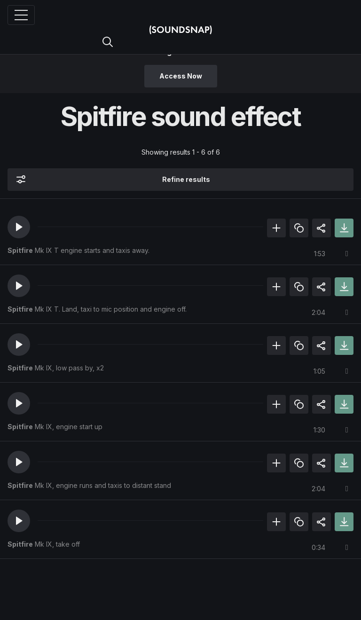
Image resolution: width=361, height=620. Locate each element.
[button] (19, 227)
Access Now (180, 76)
